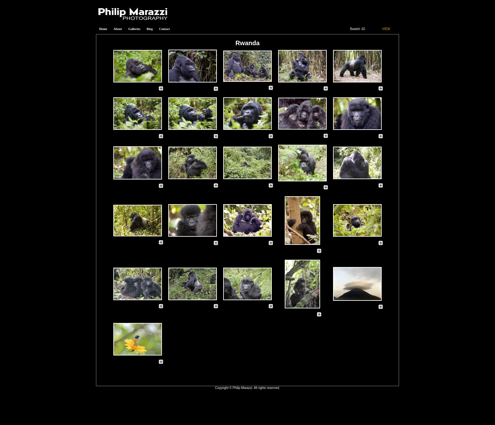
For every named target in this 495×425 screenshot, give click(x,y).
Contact (164, 29)
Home (103, 29)
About (118, 29)
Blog (150, 29)
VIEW (386, 29)
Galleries (134, 29)
